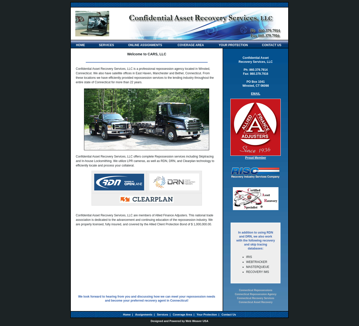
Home (127, 314)
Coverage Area (182, 314)
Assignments (143, 314)
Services (162, 314)
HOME (82, 45)
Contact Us (229, 314)
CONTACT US (271, 45)
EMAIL (255, 93)
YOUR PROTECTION (233, 45)
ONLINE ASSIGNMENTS (145, 45)
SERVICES (106, 45)
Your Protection (206, 314)
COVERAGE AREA (191, 45)
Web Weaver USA (196, 321)
